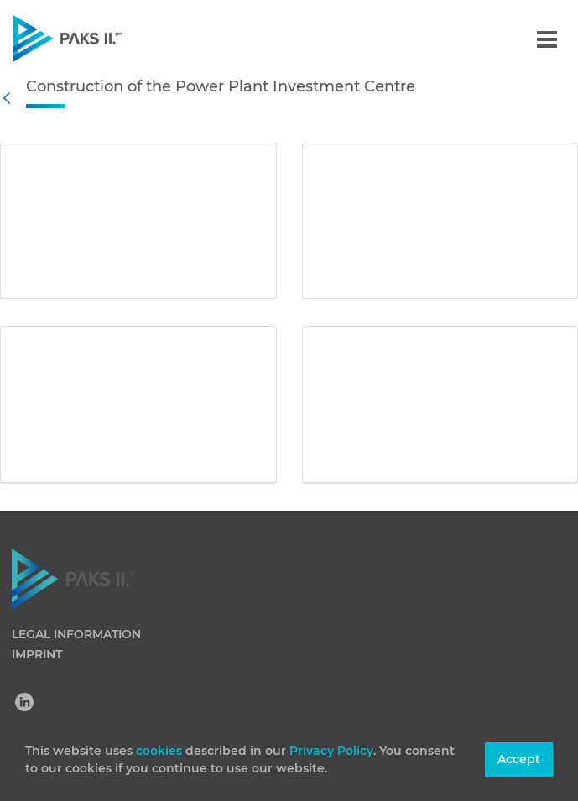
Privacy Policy (331, 750)
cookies (160, 750)
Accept (518, 759)
